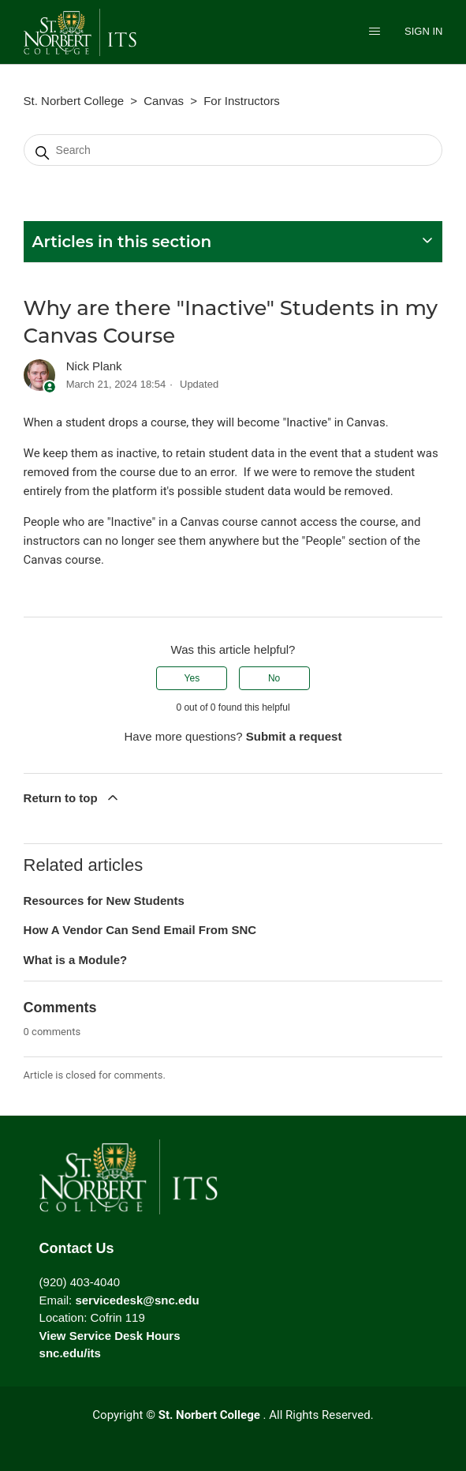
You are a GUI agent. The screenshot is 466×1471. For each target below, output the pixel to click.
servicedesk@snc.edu (137, 1300)
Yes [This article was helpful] (192, 678)
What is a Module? (76, 959)
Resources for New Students (104, 900)
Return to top (72, 797)
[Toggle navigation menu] (374, 32)
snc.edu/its (70, 1353)
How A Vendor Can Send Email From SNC (140, 929)
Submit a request (294, 736)
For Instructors (241, 100)
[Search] (233, 150)
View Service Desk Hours (110, 1335)
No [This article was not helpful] (274, 678)
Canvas (164, 100)
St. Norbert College (74, 100)
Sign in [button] (423, 31)
